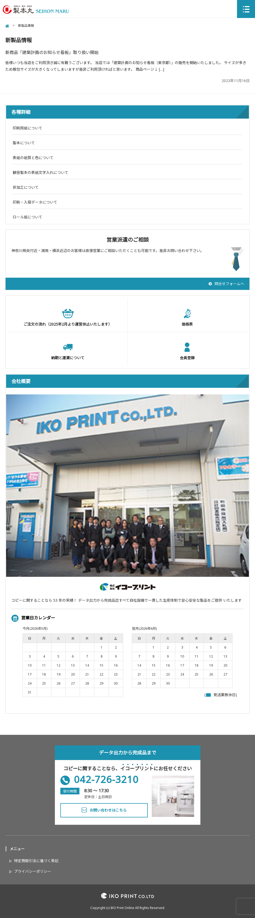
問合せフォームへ (229, 283)
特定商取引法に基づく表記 (36, 860)
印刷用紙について (27, 127)
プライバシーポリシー (32, 871)
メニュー (17, 848)
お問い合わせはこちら (108, 810)
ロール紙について (27, 216)
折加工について (26, 187)
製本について (24, 142)
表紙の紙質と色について (33, 157)
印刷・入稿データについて (35, 202)
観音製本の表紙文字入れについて (40, 172)
